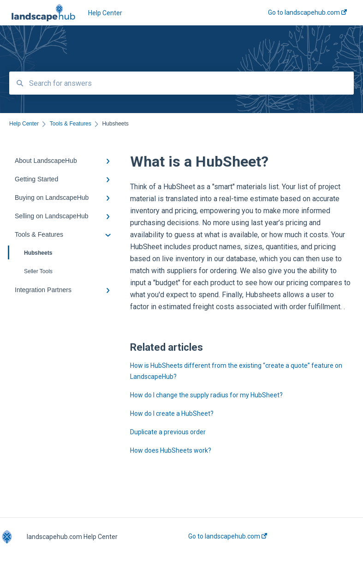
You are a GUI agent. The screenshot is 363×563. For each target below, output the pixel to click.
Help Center (105, 13)
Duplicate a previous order (168, 432)
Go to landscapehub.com (227, 536)
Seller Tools (38, 271)
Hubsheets (30, 252)
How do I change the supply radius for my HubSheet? (206, 395)
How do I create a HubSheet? (172, 413)
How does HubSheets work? (170, 450)
